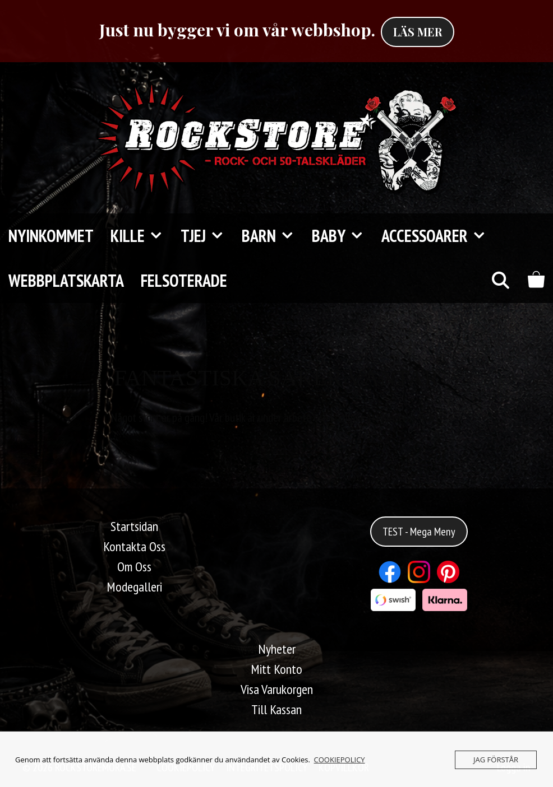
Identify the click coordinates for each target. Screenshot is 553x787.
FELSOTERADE (184, 280)
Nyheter (277, 649)
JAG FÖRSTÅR (495, 760)
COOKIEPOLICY (339, 760)
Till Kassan (276, 709)
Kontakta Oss (134, 546)
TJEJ (207, 235)
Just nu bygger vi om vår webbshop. (237, 29)
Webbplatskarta (66, 280)
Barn (272, 235)
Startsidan (134, 526)
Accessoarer (438, 235)
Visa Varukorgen (277, 689)
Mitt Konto (276, 669)
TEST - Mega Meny (419, 531)
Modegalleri (134, 586)
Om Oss (134, 566)
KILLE (141, 235)
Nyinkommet (51, 235)
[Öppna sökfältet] (500, 280)
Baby (342, 235)
